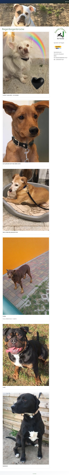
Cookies (34, 473)
